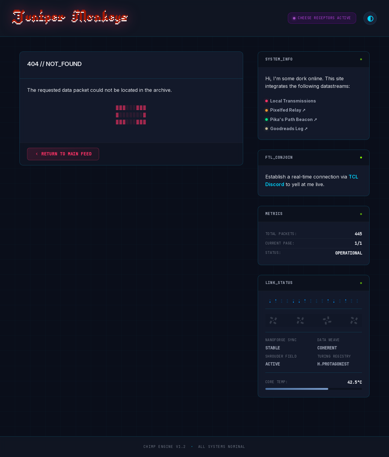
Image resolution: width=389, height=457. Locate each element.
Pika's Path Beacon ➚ (293, 119)
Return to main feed (63, 154)
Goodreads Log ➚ (289, 128)
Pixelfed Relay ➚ (288, 110)
